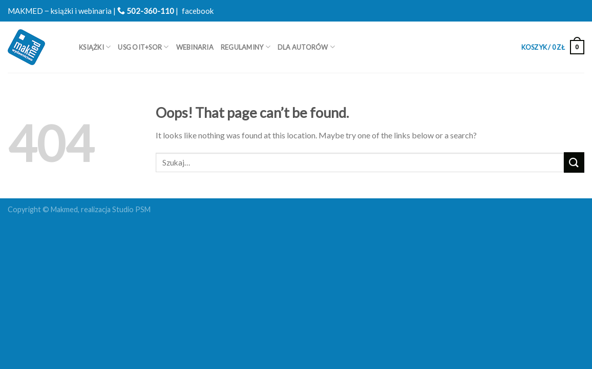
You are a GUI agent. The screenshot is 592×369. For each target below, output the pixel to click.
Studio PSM (131, 209)
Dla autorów (306, 47)
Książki (95, 47)
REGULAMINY (245, 47)
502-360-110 (145, 10)
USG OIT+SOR (143, 47)
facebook (198, 10)
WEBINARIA (195, 47)
